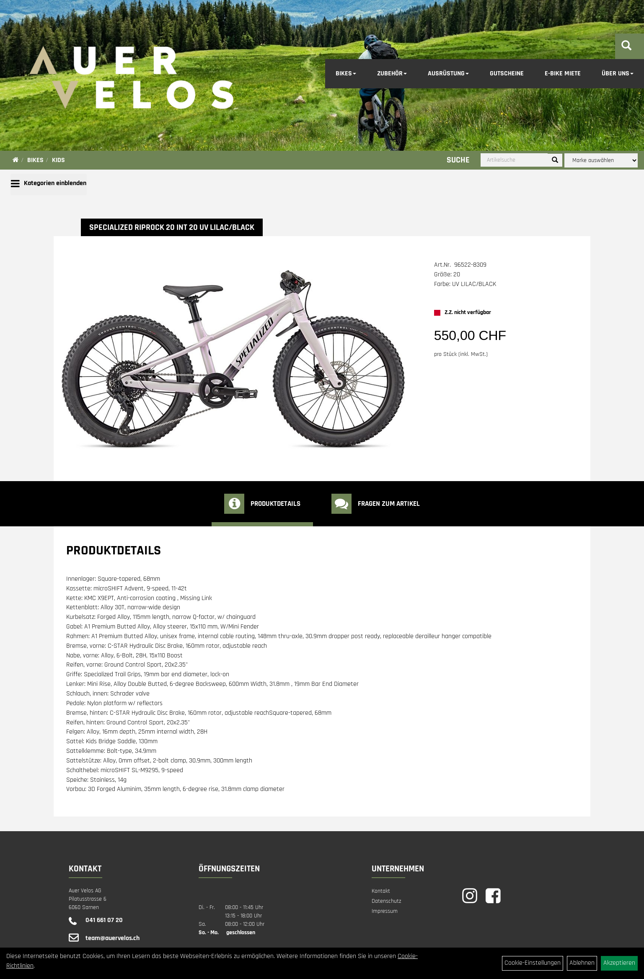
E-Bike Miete (563, 73)
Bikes (346, 73)
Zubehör (392, 73)
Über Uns (618, 73)
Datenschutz (386, 901)
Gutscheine (507, 73)
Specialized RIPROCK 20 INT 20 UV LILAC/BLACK (171, 227)
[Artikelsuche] (626, 47)
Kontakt (381, 891)
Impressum (385, 911)
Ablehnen (582, 962)
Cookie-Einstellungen (532, 962)
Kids (58, 160)
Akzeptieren (619, 962)
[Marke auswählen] (601, 160)
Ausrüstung (448, 73)
